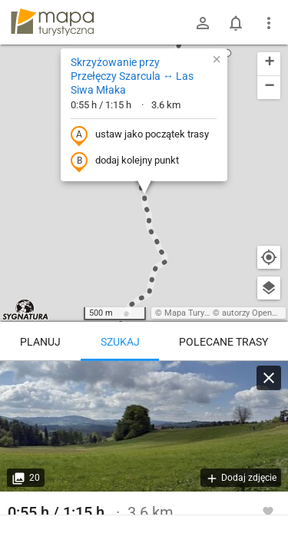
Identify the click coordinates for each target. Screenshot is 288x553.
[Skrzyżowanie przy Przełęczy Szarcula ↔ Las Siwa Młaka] (144, 426)
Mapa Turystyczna (198, 313)
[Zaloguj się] (202, 23)
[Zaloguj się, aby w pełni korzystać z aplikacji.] (268, 511)
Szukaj (120, 342)
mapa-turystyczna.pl (52, 22)
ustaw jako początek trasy (140, 135)
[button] (227, 53)
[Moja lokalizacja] (268, 257)
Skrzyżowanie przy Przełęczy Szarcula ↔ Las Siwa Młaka (132, 76)
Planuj (40, 342)
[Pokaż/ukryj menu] (269, 23)
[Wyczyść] (269, 378)
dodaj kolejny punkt (125, 161)
